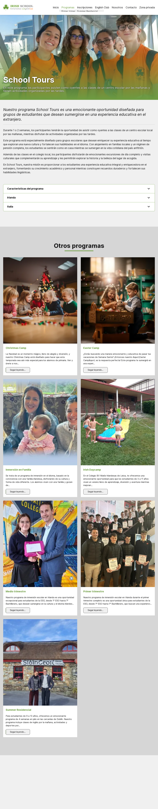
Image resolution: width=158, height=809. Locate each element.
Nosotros (117, 7)
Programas (67, 7)
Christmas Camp (16, 348)
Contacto (131, 7)
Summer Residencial (18, 710)
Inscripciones (84, 7)
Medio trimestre (16, 591)
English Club (102, 7)
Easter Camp (91, 348)
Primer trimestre (93, 591)
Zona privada (147, 7)
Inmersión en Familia (18, 470)
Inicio (56, 7)
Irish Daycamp (92, 470)
